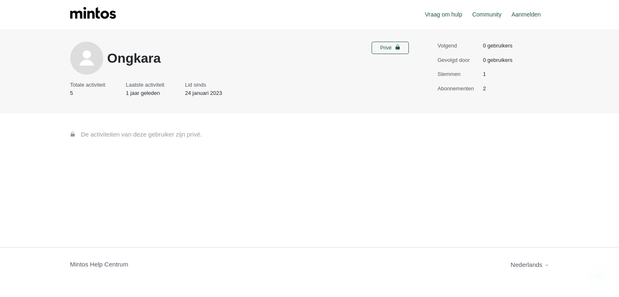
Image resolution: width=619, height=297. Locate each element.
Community (487, 14)
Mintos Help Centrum (99, 264)
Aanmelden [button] (526, 14)
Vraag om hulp (443, 14)
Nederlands (530, 264)
